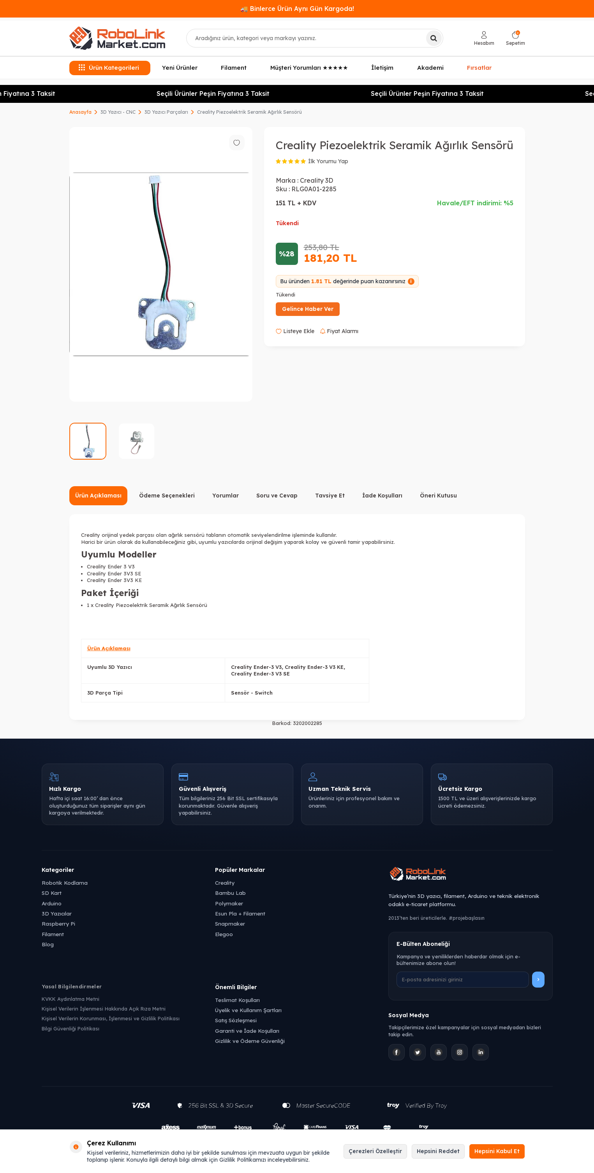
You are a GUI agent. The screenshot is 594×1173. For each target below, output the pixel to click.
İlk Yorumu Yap (328, 161)
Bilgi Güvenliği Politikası (70, 1028)
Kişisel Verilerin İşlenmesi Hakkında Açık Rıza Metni (104, 1008)
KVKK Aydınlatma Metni (70, 999)
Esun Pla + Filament (240, 913)
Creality (224, 882)
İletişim (382, 67)
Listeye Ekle (295, 331)
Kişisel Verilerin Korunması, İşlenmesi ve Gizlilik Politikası (111, 1018)
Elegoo (224, 934)
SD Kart (52, 892)
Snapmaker (230, 923)
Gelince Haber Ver (307, 308)
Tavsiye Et (330, 495)
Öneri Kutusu (438, 495)
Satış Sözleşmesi (236, 1020)
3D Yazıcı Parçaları (166, 112)
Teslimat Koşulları (237, 1000)
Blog (48, 944)
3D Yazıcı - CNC (118, 112)
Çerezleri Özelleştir (375, 1151)
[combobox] (314, 38)
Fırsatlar (479, 67)
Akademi (430, 67)
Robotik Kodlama (65, 882)
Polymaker (229, 903)
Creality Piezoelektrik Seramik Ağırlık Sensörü (249, 112)
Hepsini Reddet (438, 1151)
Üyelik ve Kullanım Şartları (248, 1010)
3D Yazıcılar (57, 913)
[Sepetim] (515, 38)
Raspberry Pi (58, 923)
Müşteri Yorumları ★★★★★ (309, 67)
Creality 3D (316, 180)
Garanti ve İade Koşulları (247, 1030)
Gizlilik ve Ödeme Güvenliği (250, 1040)
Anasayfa (80, 112)
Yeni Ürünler (179, 67)
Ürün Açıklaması (98, 495)
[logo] (117, 38)
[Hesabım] (484, 38)
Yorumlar (225, 495)
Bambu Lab (230, 892)
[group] (160, 264)
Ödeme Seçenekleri (167, 495)
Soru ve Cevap (277, 495)
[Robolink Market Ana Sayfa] (470, 875)
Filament (234, 67)
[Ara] (434, 38)
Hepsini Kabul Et (497, 1151)
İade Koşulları (382, 495)
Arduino (52, 903)
